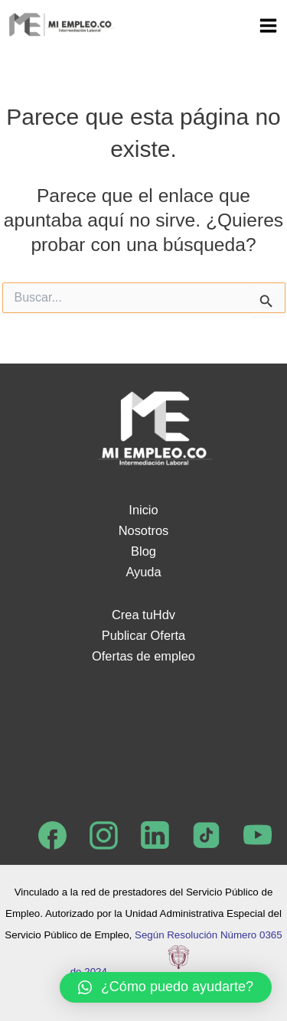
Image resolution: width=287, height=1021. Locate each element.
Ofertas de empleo (143, 656)
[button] (166, 987)
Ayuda (143, 572)
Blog (143, 551)
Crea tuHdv (143, 614)
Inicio (143, 510)
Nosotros (144, 530)
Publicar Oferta (143, 635)
